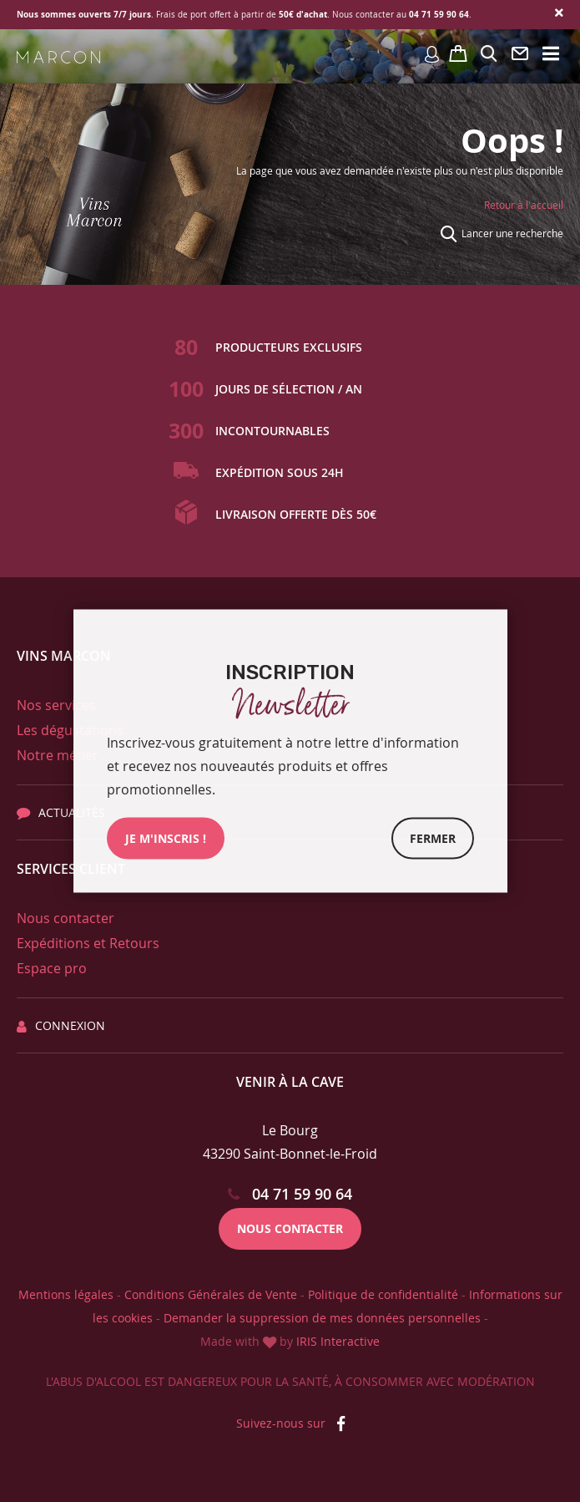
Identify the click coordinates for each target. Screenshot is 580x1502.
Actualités (61, 812)
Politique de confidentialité (383, 1294)
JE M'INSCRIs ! (165, 838)
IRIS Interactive (338, 1341)
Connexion (61, 1025)
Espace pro (52, 968)
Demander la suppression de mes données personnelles (322, 1318)
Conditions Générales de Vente (210, 1294)
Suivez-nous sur (290, 1423)
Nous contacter (65, 918)
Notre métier (57, 755)
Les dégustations (70, 730)
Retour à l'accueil (523, 204)
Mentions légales (65, 1294)
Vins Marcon (64, 656)
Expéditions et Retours (88, 943)
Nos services (56, 705)
